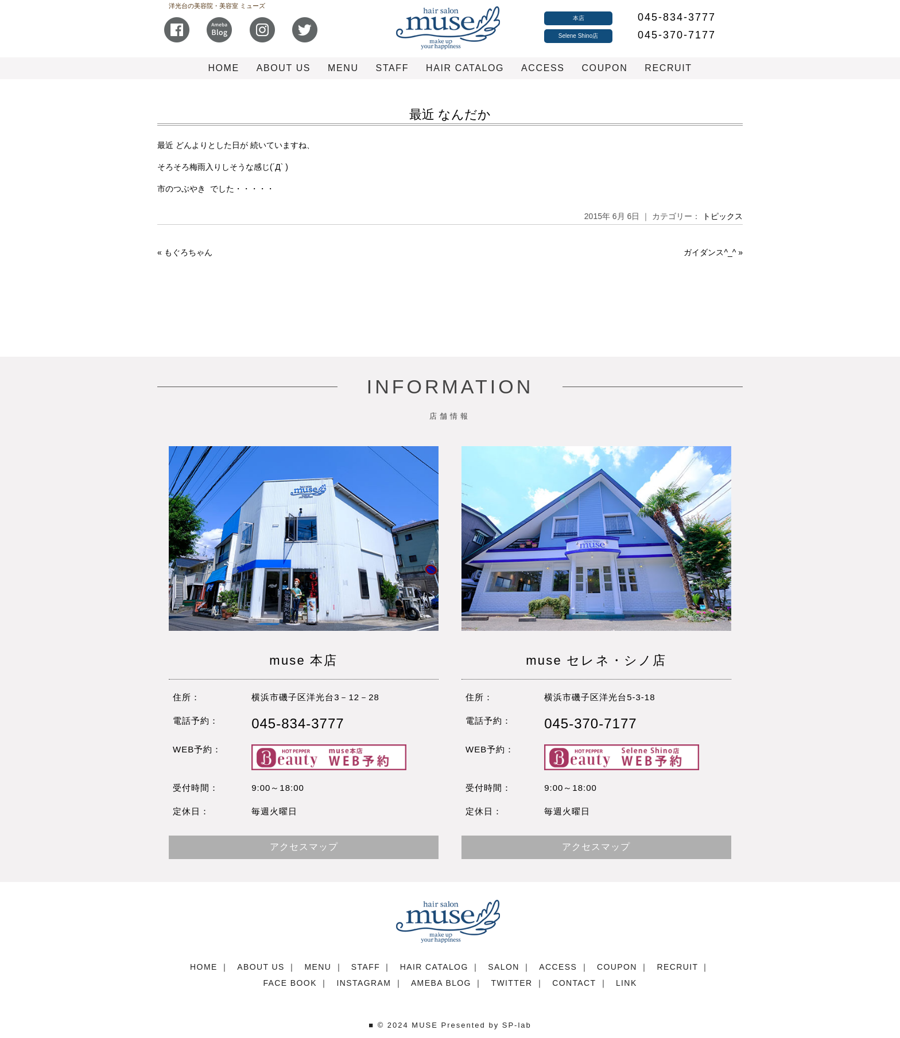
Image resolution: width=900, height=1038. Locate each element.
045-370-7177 (677, 35)
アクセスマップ (304, 847)
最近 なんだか (450, 114)
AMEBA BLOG (441, 983)
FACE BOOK (290, 983)
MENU (343, 68)
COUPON (604, 68)
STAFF (392, 68)
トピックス (723, 216)
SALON (503, 966)
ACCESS (542, 68)
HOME (223, 68)
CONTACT (574, 983)
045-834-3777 (677, 17)
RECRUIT (668, 68)
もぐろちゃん (188, 252)
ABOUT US (284, 68)
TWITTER (512, 983)
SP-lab (517, 1025)
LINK (626, 983)
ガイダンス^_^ (710, 252)
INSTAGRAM (363, 983)
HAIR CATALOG (465, 68)
